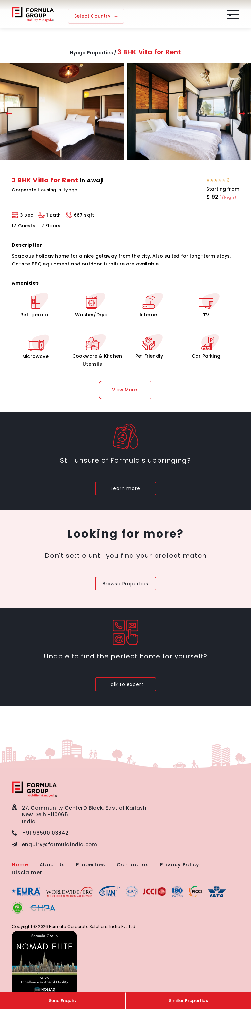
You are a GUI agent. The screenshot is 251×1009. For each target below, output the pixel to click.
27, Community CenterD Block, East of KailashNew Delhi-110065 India (84, 814)
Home (20, 864)
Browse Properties (125, 583)
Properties (90, 864)
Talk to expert (125, 684)
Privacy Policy (179, 864)
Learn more (125, 488)
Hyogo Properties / (93, 52)
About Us (52, 864)
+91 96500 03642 (45, 832)
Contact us (133, 864)
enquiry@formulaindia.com (59, 844)
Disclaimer (27, 872)
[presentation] (9, 114)
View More (124, 389)
